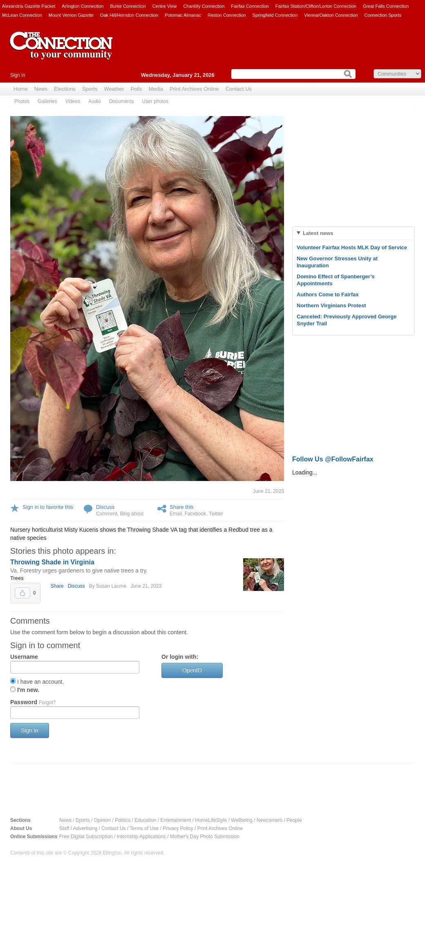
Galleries (47, 101)
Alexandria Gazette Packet (28, 6)
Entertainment (176, 820)
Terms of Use (144, 828)
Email (176, 514)
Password (33, 702)
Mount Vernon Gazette (71, 15)
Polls (136, 89)
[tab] (353, 233)
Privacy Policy (178, 828)
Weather (114, 89)
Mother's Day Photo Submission (204, 836)
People (294, 820)
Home (20, 89)
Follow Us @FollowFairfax (333, 459)
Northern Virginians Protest (331, 305)
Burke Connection (127, 6)
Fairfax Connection (249, 6)
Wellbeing (241, 820)
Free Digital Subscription (86, 836)
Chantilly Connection (204, 6)
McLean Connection (22, 15)
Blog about (131, 514)
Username (24, 656)
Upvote (22, 593)
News (41, 89)
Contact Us (239, 89)
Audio (94, 101)
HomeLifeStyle (211, 820)
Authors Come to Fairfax (328, 294)
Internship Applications (141, 836)
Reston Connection (227, 15)
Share (57, 586)
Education (145, 820)
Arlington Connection (82, 6)
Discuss (105, 507)
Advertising (85, 828)
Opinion (102, 820)
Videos (72, 101)
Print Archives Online (194, 89)
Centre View (164, 6)
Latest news (318, 233)
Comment (106, 514)
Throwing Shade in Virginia (52, 562)
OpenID (192, 670)
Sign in (17, 75)
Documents (121, 101)
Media (156, 89)
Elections (65, 89)
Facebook (195, 514)
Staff (64, 828)
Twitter (216, 514)
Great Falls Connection (386, 6)
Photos (21, 101)
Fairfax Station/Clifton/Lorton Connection (315, 6)
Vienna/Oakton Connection (331, 15)
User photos (155, 101)
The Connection (61, 51)
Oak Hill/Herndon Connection (129, 15)
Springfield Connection (275, 15)
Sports (90, 89)
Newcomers (269, 820)
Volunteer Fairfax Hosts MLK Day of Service (352, 247)
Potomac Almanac (183, 15)
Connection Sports (383, 15)
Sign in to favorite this (47, 507)
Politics (122, 820)
